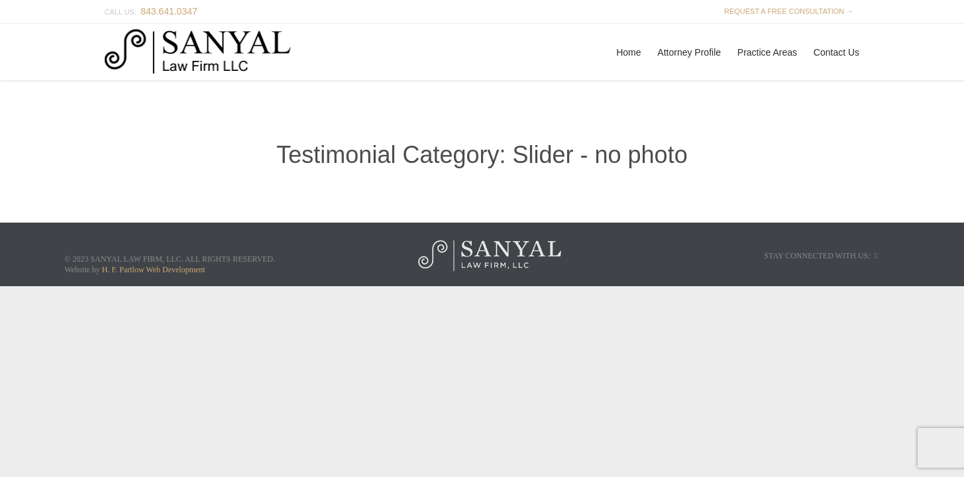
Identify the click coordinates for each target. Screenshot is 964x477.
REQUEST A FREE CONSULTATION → (787, 11)
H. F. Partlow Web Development (153, 269)
